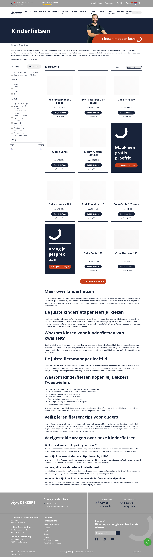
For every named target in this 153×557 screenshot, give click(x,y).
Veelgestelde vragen (51, 540)
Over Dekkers (96, 3)
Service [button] (65, 11)
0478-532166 (52, 503)
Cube (14, 89)
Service (46, 537)
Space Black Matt (19, 116)
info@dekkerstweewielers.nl (57, 506)
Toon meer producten (93, 281)
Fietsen (14, 45)
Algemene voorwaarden (83, 552)
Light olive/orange (19, 135)
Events (128, 3)
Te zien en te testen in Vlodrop (23, 75)
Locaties (47, 528)
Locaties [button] (55, 11)
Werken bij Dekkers (51, 525)
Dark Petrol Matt (18, 111)
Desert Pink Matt (18, 106)
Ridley (14, 92)
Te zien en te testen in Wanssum (24, 72)
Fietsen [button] (28, 11)
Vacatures (109, 3)
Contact (120, 11)
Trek (14, 94)
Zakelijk (120, 3)
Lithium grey (17, 118)
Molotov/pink (17, 133)
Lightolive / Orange (19, 103)
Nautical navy (17, 128)
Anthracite (16, 125)
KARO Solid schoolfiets (52, 543)
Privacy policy (65, 552)
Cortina (15, 87)
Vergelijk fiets (60, 116)
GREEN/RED (17, 113)
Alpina (14, 84)
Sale (35, 11)
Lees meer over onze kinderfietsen (24, 59)
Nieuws (102, 11)
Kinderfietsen (24, 45)
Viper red (16, 123)
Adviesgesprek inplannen (132, 12)
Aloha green (17, 130)
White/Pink (16, 108)
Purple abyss (17, 121)
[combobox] (137, 3)
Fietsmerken (44, 11)
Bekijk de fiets (60, 113)
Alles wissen (33, 66)
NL (137, 3)
